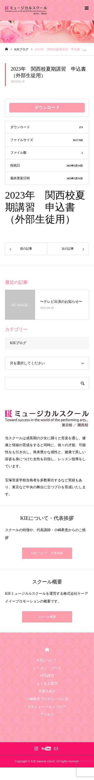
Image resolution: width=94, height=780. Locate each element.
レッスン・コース (47, 668)
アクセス (47, 714)
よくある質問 (47, 683)
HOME (47, 650)
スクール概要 (47, 616)
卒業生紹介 (47, 691)
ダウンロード (47, 107)
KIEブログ (18, 343)
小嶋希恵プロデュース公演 (47, 699)
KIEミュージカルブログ (47, 707)
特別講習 (47, 676)
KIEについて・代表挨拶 (47, 553)
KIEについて (47, 660)
